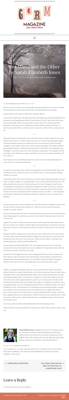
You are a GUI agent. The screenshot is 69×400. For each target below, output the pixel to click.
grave (10, 351)
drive (38, 349)
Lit (12, 345)
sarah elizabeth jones (37, 351)
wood (13, 354)
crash (25, 349)
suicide (55, 351)
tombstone (7, 354)
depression (31, 349)
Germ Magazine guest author (15, 103)
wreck (18, 354)
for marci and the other (53, 349)
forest (5, 351)
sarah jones (49, 351)
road (21, 351)
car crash (20, 349)
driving (42, 349)
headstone (15, 351)
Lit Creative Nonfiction (21, 345)
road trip (27, 351)
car (15, 349)
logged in (15, 387)
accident (10, 349)
